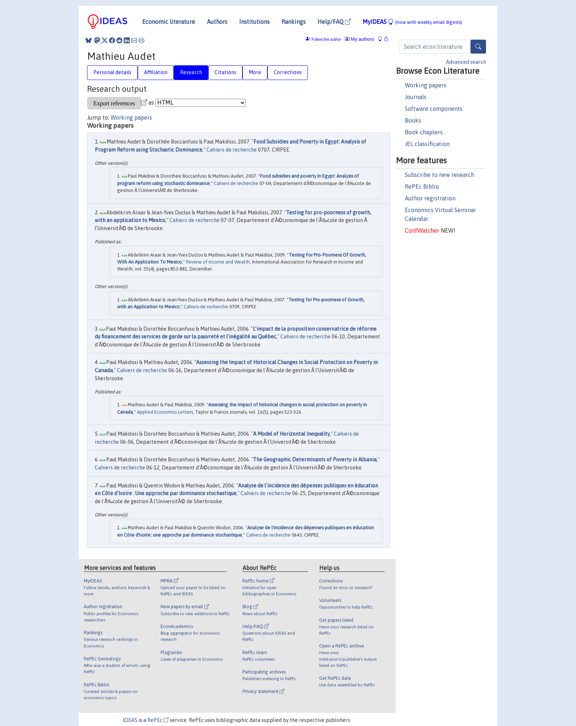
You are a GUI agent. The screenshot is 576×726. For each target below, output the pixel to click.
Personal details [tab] (112, 72)
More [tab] (255, 72)
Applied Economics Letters (165, 412)
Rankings (293, 21)
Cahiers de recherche (231, 150)
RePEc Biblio (422, 186)
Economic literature (168, 21)
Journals (415, 97)
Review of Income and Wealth (218, 262)
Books (413, 120)
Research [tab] (191, 72)
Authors (217, 21)
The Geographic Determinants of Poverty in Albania (315, 459)
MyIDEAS (412, 21)
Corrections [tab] (288, 72)
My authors (359, 39)
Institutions (254, 21)
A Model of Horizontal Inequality (291, 434)
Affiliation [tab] (156, 72)
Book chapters (424, 132)
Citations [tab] (225, 72)
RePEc (158, 720)
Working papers (425, 85)
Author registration (430, 198)
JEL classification (427, 144)
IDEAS (130, 720)
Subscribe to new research (439, 174)
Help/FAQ (334, 21)
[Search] (478, 47)
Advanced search (466, 62)
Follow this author (326, 39)
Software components (433, 108)
